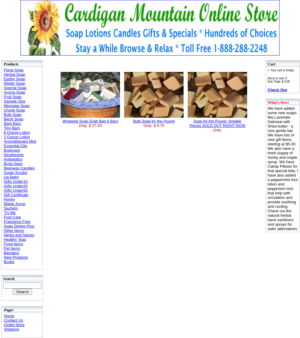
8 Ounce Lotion (17, 132)
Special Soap (15, 88)
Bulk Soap (12, 114)
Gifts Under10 (16, 181)
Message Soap (17, 105)
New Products (16, 257)
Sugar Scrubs (15, 172)
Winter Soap (14, 83)
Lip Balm (11, 177)
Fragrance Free (17, 221)
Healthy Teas (15, 239)
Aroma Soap (14, 92)
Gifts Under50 (16, 190)
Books (9, 262)
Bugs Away (13, 163)
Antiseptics (13, 159)
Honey (9, 199)
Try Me (10, 212)
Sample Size (15, 101)
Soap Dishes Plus (19, 226)
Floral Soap (13, 70)
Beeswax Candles (19, 168)
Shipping (11, 329)
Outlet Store (14, 325)
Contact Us (13, 320)
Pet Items (12, 248)
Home (9, 316)
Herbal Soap (14, 74)
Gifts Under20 (16, 186)
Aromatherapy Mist (20, 141)
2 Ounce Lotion (17, 137)
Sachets (11, 208)
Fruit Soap (13, 97)
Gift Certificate (16, 195)
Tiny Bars (12, 128)
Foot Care (12, 217)
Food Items (13, 244)
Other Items (14, 230)
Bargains (11, 253)
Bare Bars (12, 123)
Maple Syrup (15, 204)
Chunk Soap (14, 110)
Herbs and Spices (19, 235)
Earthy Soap (14, 79)
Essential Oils (15, 146)
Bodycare (12, 150)
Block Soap (13, 119)
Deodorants (14, 155)
